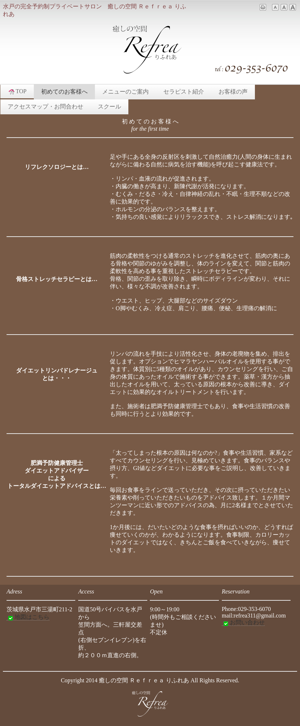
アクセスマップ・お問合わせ (45, 106)
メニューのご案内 (125, 91)
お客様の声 (233, 91)
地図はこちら (28, 617)
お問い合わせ (243, 622)
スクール (109, 106)
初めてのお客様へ (64, 91)
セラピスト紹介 (183, 91)
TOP (17, 91)
